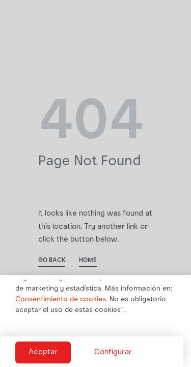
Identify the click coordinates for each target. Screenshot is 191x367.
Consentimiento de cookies (60, 299)
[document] (95, 183)
